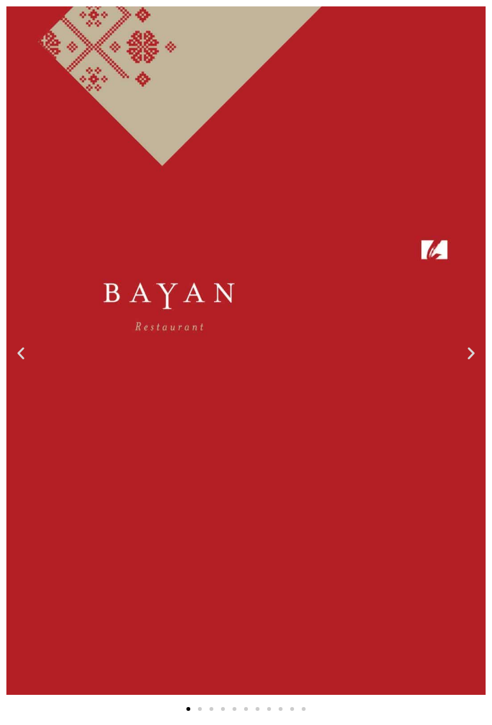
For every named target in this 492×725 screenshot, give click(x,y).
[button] (21, 353)
